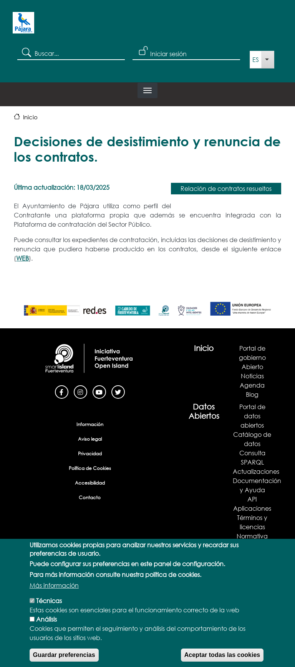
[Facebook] (61, 391)
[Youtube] (99, 391)
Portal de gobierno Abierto (252, 357)
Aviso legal (90, 439)
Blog (252, 394)
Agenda (252, 385)
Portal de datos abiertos (252, 416)
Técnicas (49, 612)
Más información (54, 597)
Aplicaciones (252, 508)
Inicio (30, 117)
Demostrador (252, 545)
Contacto (90, 497)
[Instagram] (80, 391)
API (252, 499)
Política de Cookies (90, 468)
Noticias (252, 376)
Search (26, 52)
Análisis (46, 631)
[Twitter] (118, 391)
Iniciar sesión (168, 54)
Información (89, 424)
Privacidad (90, 453)
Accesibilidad (90, 483)
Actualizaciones (256, 471)
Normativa (252, 536)
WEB (22, 258)
